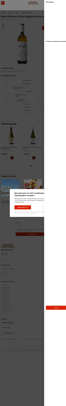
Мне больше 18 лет (23, 207)
